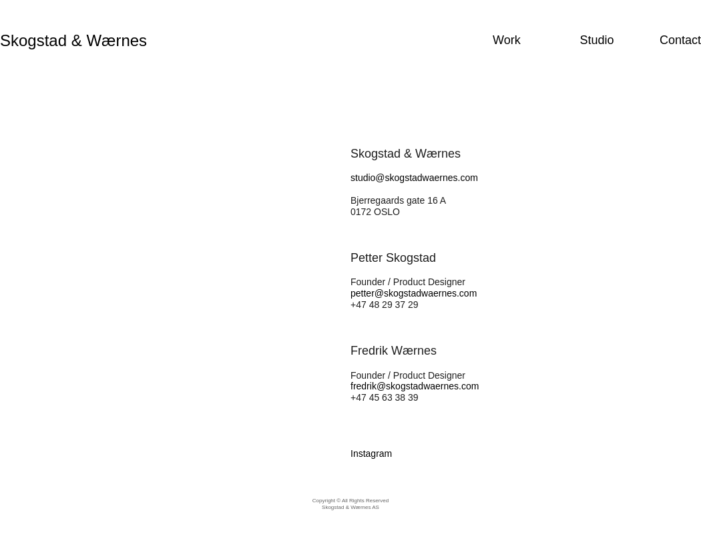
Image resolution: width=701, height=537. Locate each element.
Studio (596, 40)
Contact (680, 40)
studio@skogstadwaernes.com (414, 177)
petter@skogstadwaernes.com (413, 293)
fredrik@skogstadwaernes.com (414, 386)
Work (507, 40)
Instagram (371, 453)
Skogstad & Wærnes (73, 40)
